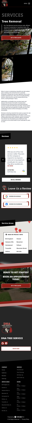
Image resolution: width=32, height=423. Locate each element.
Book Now (16, 348)
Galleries (4, 373)
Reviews (4, 375)
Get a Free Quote (16, 37)
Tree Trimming (20, 372)
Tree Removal (20, 369)
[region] (16, 159)
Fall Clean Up (20, 375)
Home (3, 370)
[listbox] (16, 159)
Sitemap (4, 378)
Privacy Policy (25, 419)
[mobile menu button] (29, 3)
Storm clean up (20, 377)
